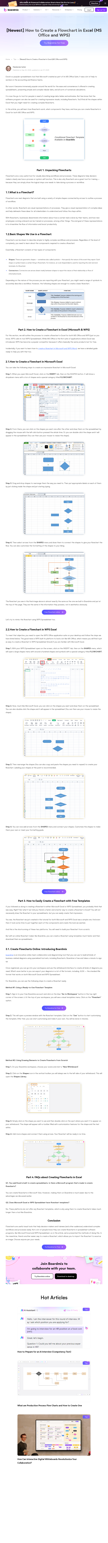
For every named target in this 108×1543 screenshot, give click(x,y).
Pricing (79, 10)
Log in (89, 10)
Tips (15, 59)
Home (8, 59)
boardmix (9, 954)
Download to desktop (65, 1275)
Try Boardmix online (42, 1275)
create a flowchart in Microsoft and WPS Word (57, 349)
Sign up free (101, 10)
